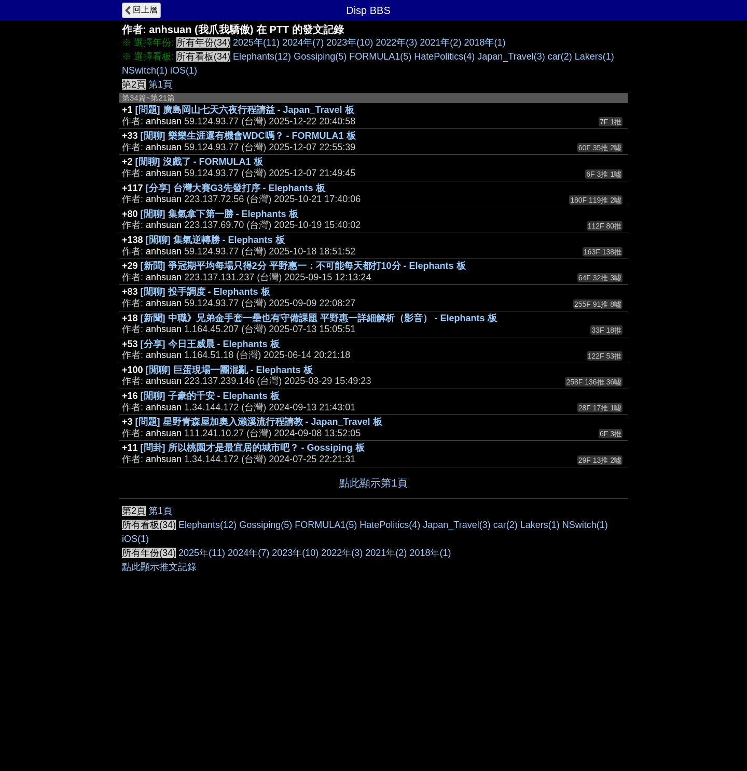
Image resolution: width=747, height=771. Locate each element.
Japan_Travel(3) (511, 56)
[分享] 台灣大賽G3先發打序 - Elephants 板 (235, 188)
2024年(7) (303, 42)
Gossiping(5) (320, 56)
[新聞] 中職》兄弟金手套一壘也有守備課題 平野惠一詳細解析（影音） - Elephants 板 (319, 318)
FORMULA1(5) (380, 56)
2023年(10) (349, 42)
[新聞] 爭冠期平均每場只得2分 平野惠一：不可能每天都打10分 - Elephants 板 (303, 266)
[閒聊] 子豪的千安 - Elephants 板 (210, 396)
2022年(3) (396, 42)
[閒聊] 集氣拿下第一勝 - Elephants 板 (219, 214)
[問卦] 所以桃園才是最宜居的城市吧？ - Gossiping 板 (253, 447)
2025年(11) (256, 42)
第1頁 (160, 84)
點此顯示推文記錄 (159, 722)
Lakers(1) (594, 56)
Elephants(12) (262, 56)
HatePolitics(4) (444, 56)
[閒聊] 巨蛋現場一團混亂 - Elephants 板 (229, 370)
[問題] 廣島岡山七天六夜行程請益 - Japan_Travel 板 (244, 110)
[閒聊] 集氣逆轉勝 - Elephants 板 (215, 240)
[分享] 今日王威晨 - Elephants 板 (210, 344)
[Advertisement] (373, 576)
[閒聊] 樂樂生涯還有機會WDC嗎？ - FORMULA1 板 (248, 136)
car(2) (560, 56)
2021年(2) (440, 42)
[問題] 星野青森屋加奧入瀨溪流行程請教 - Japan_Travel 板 (258, 422)
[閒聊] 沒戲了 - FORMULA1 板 (199, 161)
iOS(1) (183, 70)
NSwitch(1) (145, 70)
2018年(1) (484, 42)
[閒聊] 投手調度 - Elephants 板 (205, 292)
